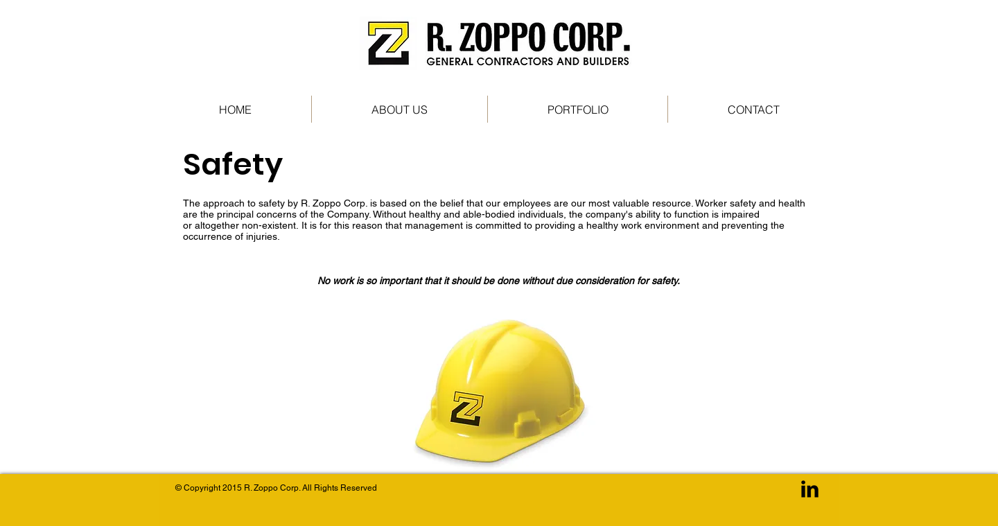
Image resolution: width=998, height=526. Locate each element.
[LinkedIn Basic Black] (809, 489)
